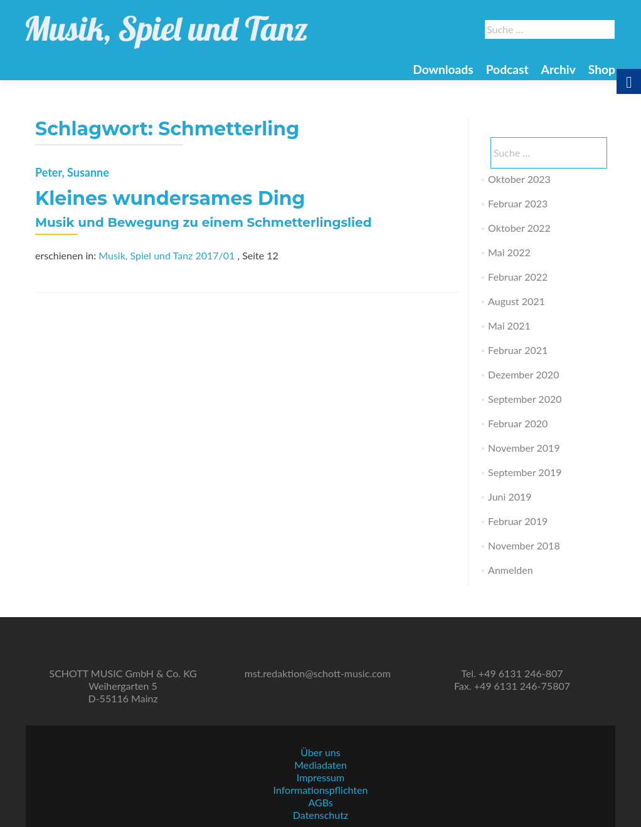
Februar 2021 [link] (518, 350)
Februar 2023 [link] (518, 203)
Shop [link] (601, 69)
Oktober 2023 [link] (519, 179)
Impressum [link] (320, 777)
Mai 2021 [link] (509, 325)
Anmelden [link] (510, 570)
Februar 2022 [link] (518, 277)
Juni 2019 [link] (509, 496)
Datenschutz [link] (320, 815)
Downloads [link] (443, 69)
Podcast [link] (507, 69)
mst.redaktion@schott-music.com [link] (318, 673)
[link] (167, 25)
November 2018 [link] (524, 545)
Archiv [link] (558, 69)
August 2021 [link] (516, 301)
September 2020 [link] (524, 399)
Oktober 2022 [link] (519, 228)
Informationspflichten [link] (320, 790)
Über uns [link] (320, 752)
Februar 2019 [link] (518, 521)
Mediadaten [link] (320, 765)
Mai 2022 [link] (509, 252)
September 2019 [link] (524, 472)
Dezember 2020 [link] (523, 374)
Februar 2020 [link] (518, 423)
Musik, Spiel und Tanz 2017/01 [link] (166, 255)
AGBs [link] (320, 802)
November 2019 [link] (524, 448)
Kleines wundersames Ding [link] (170, 198)
